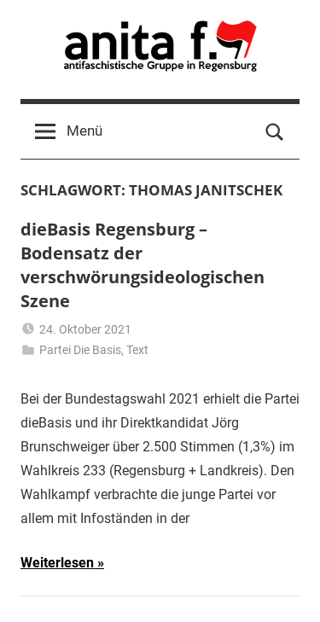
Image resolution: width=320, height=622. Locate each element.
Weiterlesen (57, 563)
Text (137, 350)
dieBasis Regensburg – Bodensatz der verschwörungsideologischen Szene (142, 265)
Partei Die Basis (80, 350)
